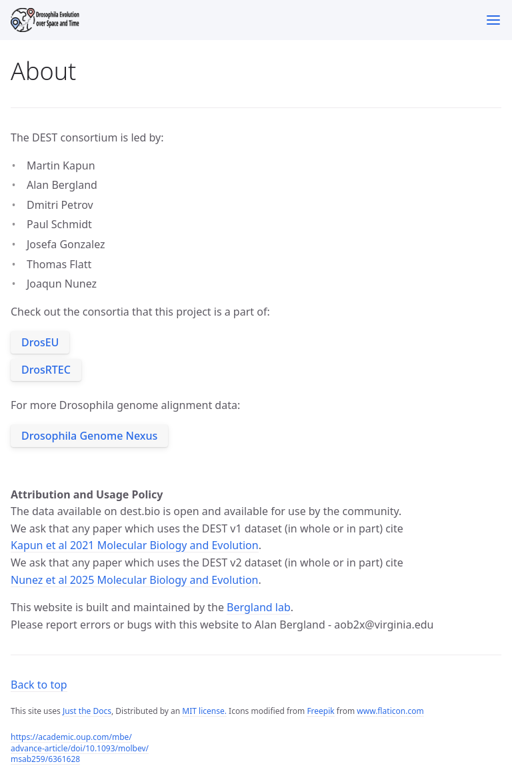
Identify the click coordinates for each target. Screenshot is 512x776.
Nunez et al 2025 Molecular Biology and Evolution (135, 579)
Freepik (320, 711)
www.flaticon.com (390, 711)
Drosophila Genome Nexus (89, 435)
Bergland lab (259, 607)
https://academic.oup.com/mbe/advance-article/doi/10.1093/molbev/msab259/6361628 (80, 748)
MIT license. (204, 711)
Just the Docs (87, 711)
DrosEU (40, 342)
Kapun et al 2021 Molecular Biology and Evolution (135, 545)
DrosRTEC (46, 369)
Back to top (39, 684)
